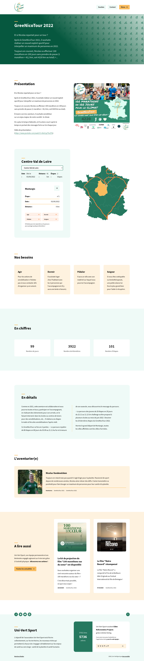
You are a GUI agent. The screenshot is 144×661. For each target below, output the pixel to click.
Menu (124, 7)
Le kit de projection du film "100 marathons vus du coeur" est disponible (70, 561)
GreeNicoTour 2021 (59, 490)
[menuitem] (101, 7)
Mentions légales (19, 656)
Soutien (101, 7)
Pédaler (33, 219)
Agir (33, 215)
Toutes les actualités (25, 569)
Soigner (50, 219)
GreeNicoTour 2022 (71, 490)
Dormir (50, 215)
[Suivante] (56, 188)
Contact (113, 7)
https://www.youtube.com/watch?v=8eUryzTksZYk (34, 133)
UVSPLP (111, 646)
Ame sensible (126, 656)
